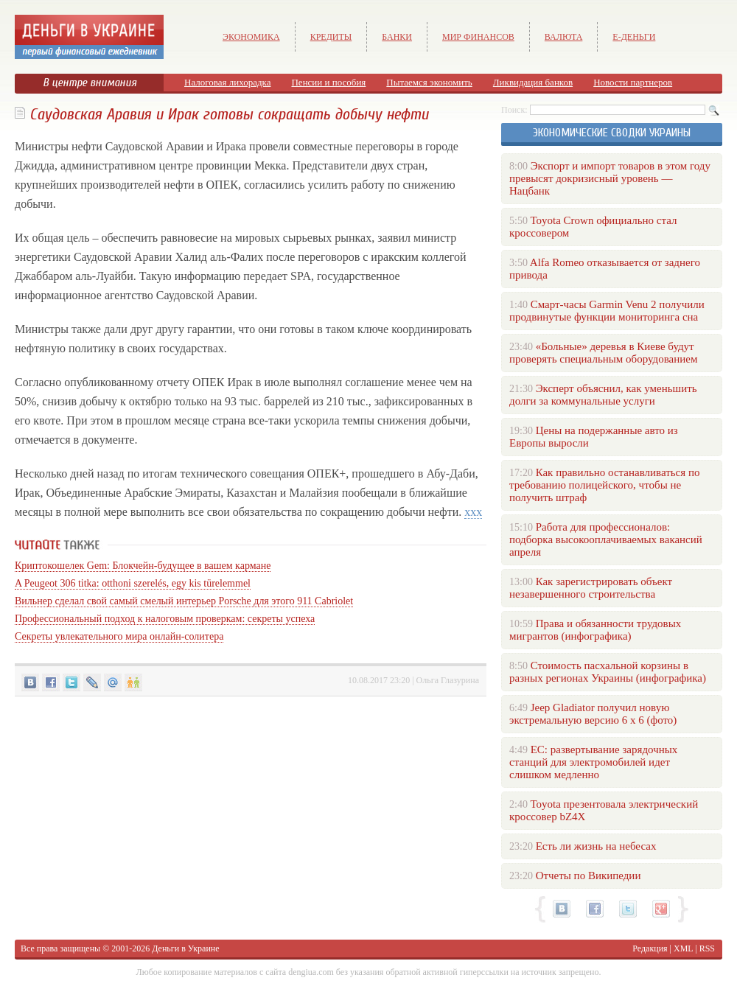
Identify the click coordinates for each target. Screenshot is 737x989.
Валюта (564, 37)
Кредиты (331, 37)
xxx (473, 512)
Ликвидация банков (533, 82)
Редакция (649, 948)
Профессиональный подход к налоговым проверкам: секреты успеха (165, 618)
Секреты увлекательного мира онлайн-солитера (119, 636)
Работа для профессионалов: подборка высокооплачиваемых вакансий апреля (605, 539)
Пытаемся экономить (429, 82)
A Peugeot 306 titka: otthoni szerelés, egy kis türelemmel (133, 583)
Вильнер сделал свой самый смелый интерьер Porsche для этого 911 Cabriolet (184, 601)
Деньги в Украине (185, 948)
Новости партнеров (632, 82)
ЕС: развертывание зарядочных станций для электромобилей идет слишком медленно (593, 762)
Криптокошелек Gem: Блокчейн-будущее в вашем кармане (142, 565)
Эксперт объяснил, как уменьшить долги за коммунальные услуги (603, 394)
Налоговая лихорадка (227, 82)
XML (683, 948)
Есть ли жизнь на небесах (596, 846)
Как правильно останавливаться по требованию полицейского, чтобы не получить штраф (604, 484)
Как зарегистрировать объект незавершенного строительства (590, 588)
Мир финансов (478, 37)
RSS (707, 948)
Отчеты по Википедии (588, 875)
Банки (397, 37)
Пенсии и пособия (328, 82)
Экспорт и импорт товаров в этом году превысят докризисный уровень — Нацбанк (609, 178)
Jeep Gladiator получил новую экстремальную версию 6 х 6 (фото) (593, 714)
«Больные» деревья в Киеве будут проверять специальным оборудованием (603, 352)
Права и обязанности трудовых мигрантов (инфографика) (595, 630)
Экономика (251, 37)
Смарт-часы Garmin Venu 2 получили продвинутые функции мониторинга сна (607, 310)
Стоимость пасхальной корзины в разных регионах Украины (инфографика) (607, 672)
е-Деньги (633, 37)
